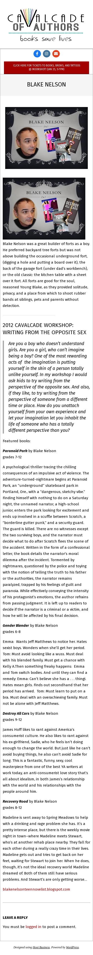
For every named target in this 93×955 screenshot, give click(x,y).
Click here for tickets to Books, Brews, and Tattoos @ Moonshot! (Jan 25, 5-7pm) (46, 67)
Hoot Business (41, 947)
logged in (33, 927)
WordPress (72, 947)
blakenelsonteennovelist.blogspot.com (36, 889)
